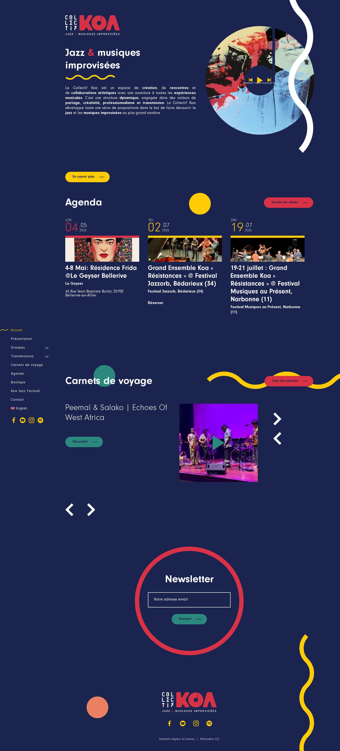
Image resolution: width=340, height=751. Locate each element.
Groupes (18, 348)
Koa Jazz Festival (25, 391)
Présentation (21, 339)
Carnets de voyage (27, 365)
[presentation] (277, 438)
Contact (17, 400)
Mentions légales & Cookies (177, 739)
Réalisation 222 (209, 739)
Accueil (16, 330)
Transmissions (22, 356)
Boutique (18, 382)
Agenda (17, 374)
